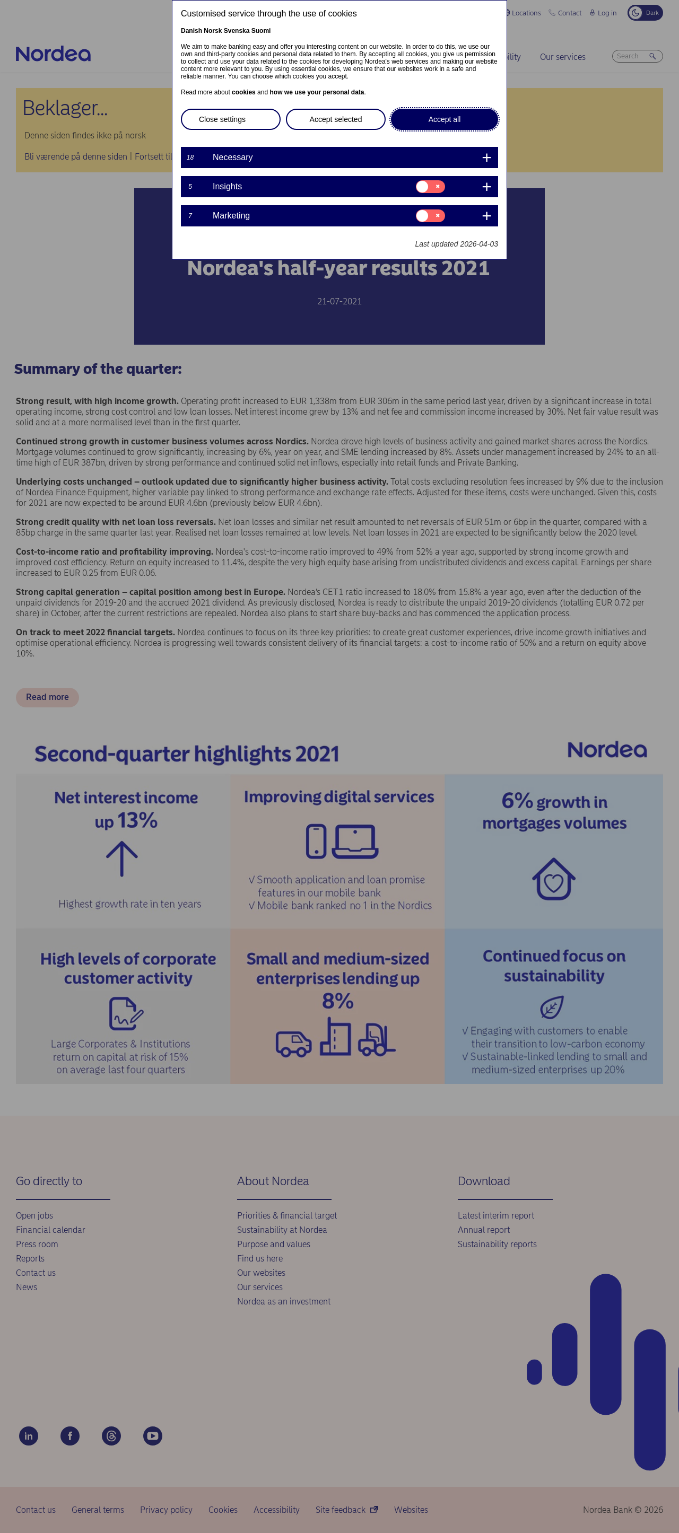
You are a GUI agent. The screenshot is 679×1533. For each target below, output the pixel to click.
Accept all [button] (445, 119)
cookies (244, 92)
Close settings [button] (222, 119)
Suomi (261, 30)
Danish (191, 30)
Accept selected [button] (336, 119)
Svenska (237, 30)
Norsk (213, 30)
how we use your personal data (316, 92)
